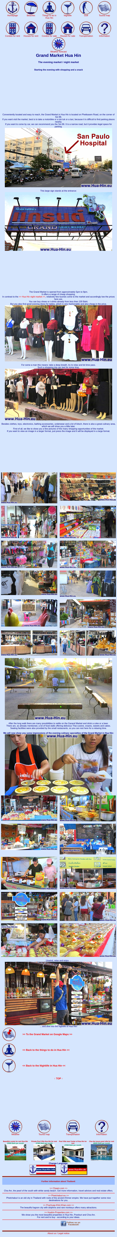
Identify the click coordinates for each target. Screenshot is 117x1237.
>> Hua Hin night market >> (32, 297)
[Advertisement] (58, 92)
